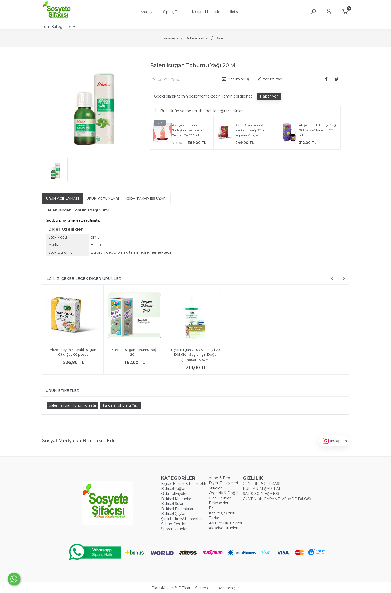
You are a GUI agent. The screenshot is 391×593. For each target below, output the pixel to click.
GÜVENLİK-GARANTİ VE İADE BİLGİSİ (277, 499)
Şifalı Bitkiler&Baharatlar (182, 518)
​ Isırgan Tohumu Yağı (120, 405)
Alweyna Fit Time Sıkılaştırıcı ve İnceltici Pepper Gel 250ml (188, 130)
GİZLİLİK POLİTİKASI (261, 483)
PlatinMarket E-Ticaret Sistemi (180, 588)
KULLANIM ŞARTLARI (263, 488)
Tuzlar (214, 518)
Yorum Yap (272, 79)
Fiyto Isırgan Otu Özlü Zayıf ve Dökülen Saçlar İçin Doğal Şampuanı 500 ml (195, 355)
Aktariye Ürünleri (223, 528)
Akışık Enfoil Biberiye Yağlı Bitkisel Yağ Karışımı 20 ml (318, 130)
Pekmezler (218, 503)
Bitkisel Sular (172, 503)
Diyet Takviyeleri (223, 483)
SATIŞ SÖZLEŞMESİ (261, 493)
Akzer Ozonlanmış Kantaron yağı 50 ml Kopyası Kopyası (250, 130)
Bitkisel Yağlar (173, 488)
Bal (211, 508)
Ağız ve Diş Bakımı (225, 523)
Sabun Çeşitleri (174, 524)
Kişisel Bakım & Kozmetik (183, 483)
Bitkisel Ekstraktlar (177, 508)
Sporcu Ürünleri (174, 528)
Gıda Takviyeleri (174, 493)
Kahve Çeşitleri (222, 513)
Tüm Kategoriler (56, 26)
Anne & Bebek (222, 478)
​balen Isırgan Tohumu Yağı (72, 405)
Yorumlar (238, 79)
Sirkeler (215, 488)
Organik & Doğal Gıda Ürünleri (223, 495)
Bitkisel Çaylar (173, 513)
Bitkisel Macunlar (176, 499)
